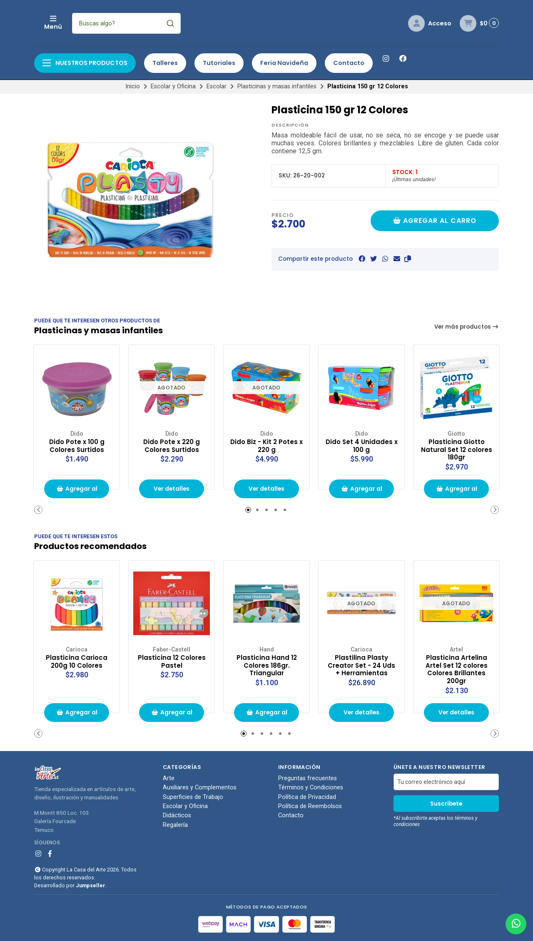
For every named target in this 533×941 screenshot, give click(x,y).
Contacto (348, 63)
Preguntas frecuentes (307, 778)
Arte (168, 778)
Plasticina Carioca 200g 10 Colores (76, 660)
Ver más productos (466, 326)
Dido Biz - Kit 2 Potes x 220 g (266, 445)
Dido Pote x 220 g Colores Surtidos (171, 445)
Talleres (165, 63)
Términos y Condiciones (310, 788)
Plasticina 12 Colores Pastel (172, 660)
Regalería (175, 825)
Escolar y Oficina (173, 86)
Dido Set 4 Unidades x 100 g (361, 445)
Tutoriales (219, 63)
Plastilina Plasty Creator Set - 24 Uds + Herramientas (361, 664)
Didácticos (177, 816)
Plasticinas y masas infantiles (276, 86)
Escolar (217, 86)
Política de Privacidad (307, 797)
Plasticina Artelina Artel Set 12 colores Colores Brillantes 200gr (456, 668)
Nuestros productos (84, 63)
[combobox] (181, 23)
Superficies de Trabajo (193, 797)
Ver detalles (171, 488)
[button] (407, 258)
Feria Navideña (284, 63)
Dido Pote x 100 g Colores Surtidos (76, 445)
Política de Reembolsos (310, 806)
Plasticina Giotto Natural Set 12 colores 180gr (456, 449)
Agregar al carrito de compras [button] (76, 491)
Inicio (132, 86)
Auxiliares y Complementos (200, 788)
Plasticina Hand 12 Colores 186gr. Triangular (266, 664)
